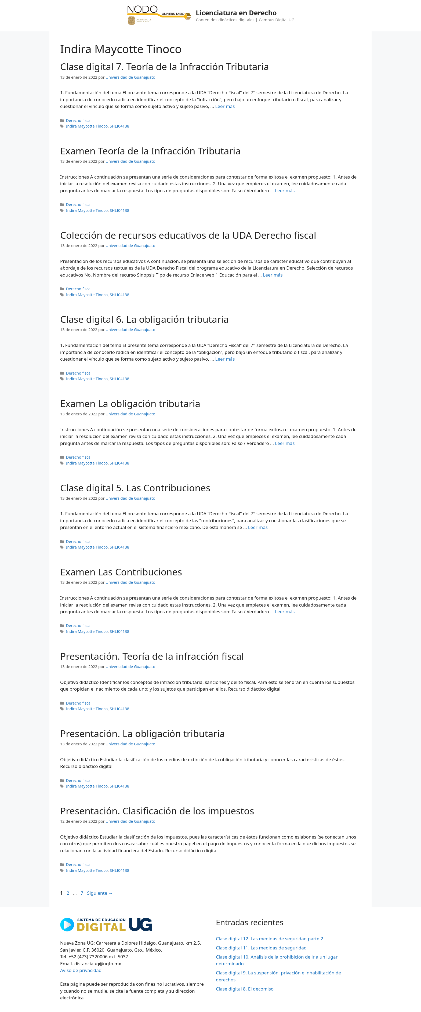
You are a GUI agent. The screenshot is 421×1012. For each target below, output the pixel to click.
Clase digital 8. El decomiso (245, 989)
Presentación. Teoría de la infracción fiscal (152, 656)
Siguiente (100, 893)
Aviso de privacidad (80, 970)
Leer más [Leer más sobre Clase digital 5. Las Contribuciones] (258, 527)
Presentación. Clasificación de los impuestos (157, 810)
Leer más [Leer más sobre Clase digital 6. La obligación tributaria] (225, 359)
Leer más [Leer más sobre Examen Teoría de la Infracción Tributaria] (285, 190)
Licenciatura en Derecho (236, 12)
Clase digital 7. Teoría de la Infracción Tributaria (164, 66)
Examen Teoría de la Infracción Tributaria (150, 150)
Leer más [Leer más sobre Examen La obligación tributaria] (285, 443)
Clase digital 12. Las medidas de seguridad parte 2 (269, 938)
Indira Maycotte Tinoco (87, 126)
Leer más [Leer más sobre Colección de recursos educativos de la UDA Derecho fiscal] (272, 275)
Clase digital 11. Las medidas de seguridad (261, 948)
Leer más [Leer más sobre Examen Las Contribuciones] (285, 611)
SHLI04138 (119, 126)
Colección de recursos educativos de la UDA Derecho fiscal (188, 235)
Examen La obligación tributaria (130, 403)
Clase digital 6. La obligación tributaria (144, 319)
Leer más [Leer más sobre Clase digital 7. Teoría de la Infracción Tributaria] (225, 106)
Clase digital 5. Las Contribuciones (135, 487)
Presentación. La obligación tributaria (142, 733)
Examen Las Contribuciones (121, 571)
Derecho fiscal (79, 120)
